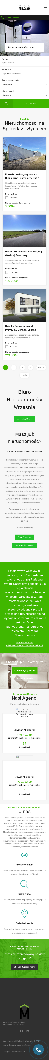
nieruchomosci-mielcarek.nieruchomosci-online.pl (24, 644)
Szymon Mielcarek (24, 729)
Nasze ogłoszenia (24, 678)
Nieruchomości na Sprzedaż (21, 47)
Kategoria (6, 69)
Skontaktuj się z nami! (24, 967)
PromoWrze (19, 1051)
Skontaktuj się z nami (24, 670)
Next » (41, 367)
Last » (24, 375)
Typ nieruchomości (10, 80)
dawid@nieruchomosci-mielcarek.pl (24, 785)
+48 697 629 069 (12, 17)
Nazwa (5, 59)
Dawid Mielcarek (24, 776)
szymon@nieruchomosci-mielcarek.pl (24, 738)
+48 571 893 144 (24, 735)
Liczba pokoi (8, 91)
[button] (24, 419)
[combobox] (24, 74)
